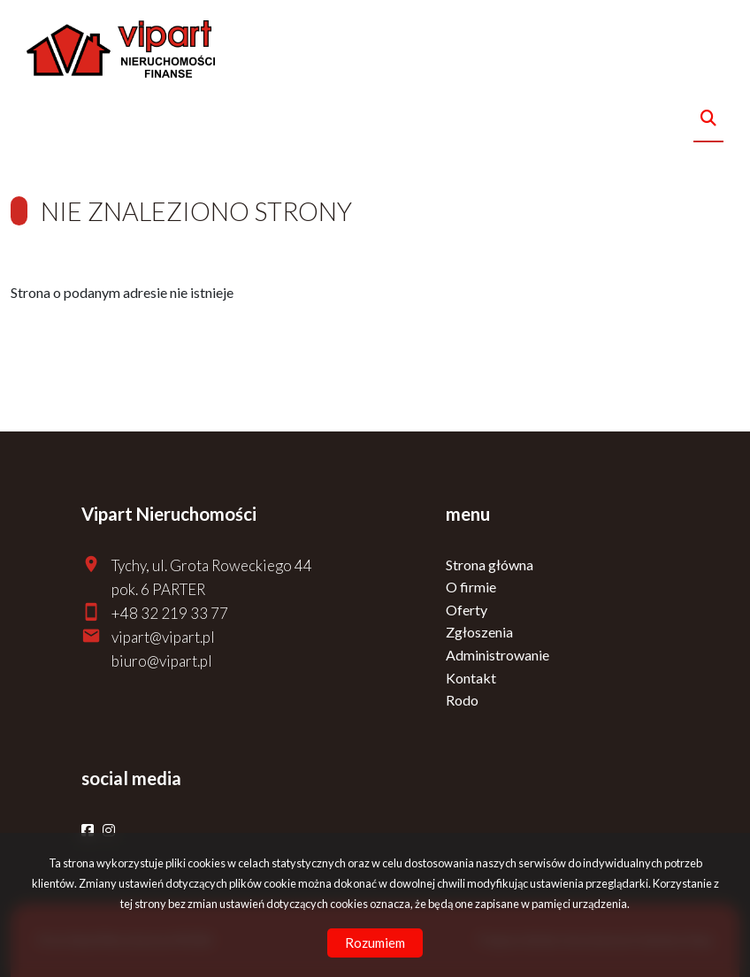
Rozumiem (375, 942)
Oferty (466, 609)
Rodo (462, 699)
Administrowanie (497, 654)
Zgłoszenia (479, 631)
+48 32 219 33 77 (169, 613)
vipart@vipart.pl (163, 637)
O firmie (471, 586)
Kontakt (471, 677)
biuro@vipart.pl (161, 661)
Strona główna (489, 564)
